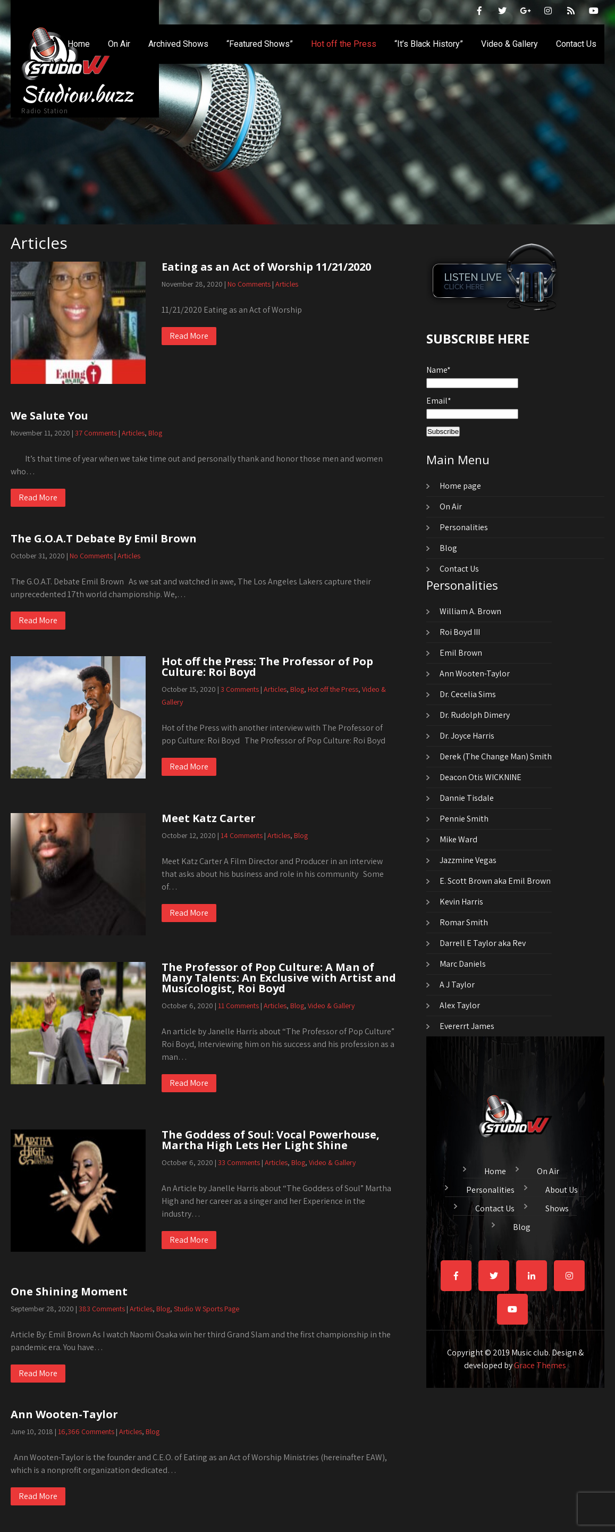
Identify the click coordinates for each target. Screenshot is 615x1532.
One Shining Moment (69, 1291)
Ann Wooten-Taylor (64, 1414)
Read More (189, 335)
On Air (119, 44)
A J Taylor (457, 984)
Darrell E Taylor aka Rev (483, 943)
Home (79, 44)
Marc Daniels (463, 963)
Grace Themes (540, 1365)
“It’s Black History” (428, 44)
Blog (155, 433)
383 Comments (102, 1308)
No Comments (249, 284)
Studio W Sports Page (206, 1308)
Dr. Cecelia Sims (468, 694)
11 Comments (238, 1005)
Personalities (464, 527)
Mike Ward (458, 839)
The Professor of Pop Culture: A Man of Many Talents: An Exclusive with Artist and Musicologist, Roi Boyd (279, 977)
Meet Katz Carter (209, 818)
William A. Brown (470, 611)
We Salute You (49, 415)
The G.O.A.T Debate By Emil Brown (104, 538)
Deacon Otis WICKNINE (480, 777)
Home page (460, 485)
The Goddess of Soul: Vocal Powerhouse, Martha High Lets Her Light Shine (271, 1139)
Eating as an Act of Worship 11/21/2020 (266, 266)
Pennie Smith (464, 818)
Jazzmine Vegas (468, 860)
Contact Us (576, 44)
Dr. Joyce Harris (467, 735)
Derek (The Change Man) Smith (496, 756)
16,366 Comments (86, 1431)
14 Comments (242, 835)
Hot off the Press (343, 44)
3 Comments (240, 689)
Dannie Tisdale (467, 797)
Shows (557, 1207)
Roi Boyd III (460, 632)
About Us (561, 1188)
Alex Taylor (460, 1005)
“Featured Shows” (259, 44)
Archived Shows (178, 44)
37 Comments (96, 433)
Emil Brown (461, 652)
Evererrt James (467, 1026)
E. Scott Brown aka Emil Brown (495, 880)
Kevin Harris (461, 901)
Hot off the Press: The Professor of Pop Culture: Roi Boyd (267, 666)
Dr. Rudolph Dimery (475, 715)
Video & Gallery (509, 44)
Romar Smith (464, 922)
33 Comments (239, 1162)
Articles (286, 284)
